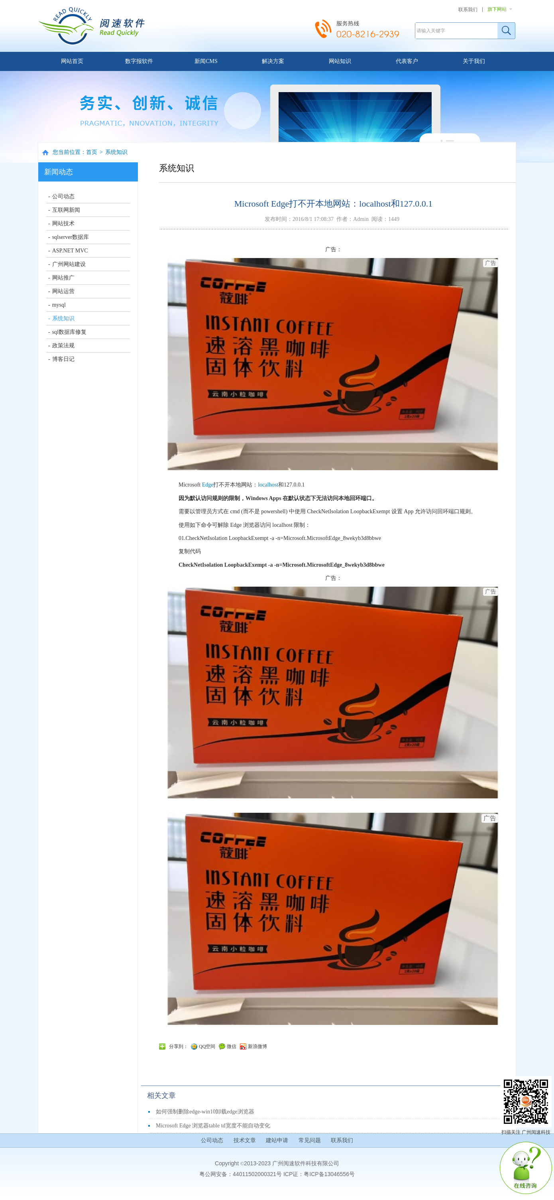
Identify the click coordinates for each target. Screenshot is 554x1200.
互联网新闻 (66, 210)
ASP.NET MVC (70, 251)
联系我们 (467, 9)
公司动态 (63, 196)
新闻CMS (206, 61)
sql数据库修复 (69, 332)
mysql (59, 305)
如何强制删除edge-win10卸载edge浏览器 (205, 1112)
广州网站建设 (69, 264)
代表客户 (407, 61)
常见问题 (310, 1140)
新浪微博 (257, 1046)
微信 (231, 1046)
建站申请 (277, 1140)
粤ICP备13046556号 (329, 1174)
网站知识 (340, 61)
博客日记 (63, 359)
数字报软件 (139, 61)
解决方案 (273, 61)
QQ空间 (207, 1046)
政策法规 (63, 346)
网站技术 (63, 224)
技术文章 (245, 1140)
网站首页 (72, 61)
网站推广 (63, 278)
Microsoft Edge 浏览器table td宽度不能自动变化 (213, 1126)
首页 (91, 152)
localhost (268, 485)
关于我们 (474, 61)
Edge (208, 485)
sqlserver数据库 (70, 237)
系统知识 (116, 152)
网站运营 (63, 291)
